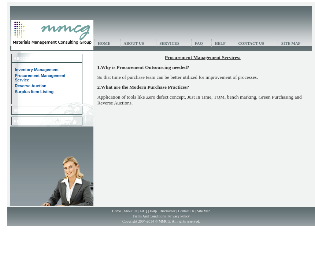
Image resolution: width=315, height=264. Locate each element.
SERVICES (169, 43)
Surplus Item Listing (34, 91)
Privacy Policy (179, 216)
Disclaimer (167, 211)
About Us (130, 211)
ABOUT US (133, 43)
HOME (104, 43)
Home (116, 211)
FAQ (199, 43)
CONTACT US (251, 43)
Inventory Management (37, 69)
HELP (220, 43)
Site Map (203, 211)
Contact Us (186, 211)
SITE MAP (291, 43)
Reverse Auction (30, 86)
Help (153, 211)
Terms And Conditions (149, 216)
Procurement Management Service (40, 77)
